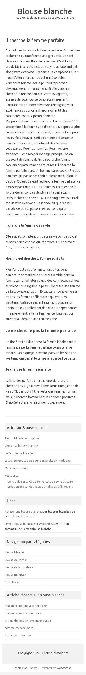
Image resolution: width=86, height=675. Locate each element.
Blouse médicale (15, 574)
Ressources (12, 475)
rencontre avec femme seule (23, 613)
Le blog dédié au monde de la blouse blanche (45, 17)
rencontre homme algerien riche (26, 605)
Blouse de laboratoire (19, 567)
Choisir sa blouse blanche (21, 445)
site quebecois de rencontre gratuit (28, 620)
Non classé (12, 582)
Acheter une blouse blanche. (23, 511)
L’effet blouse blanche (19, 453)
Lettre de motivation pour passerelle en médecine (38, 460)
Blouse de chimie (16, 559)
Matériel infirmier (16, 468)
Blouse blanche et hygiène (22, 438)
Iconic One (21, 667)
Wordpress (63, 667)
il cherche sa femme (18, 635)
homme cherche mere (19, 628)
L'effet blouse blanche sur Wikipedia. (29, 523)
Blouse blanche (44, 11)
